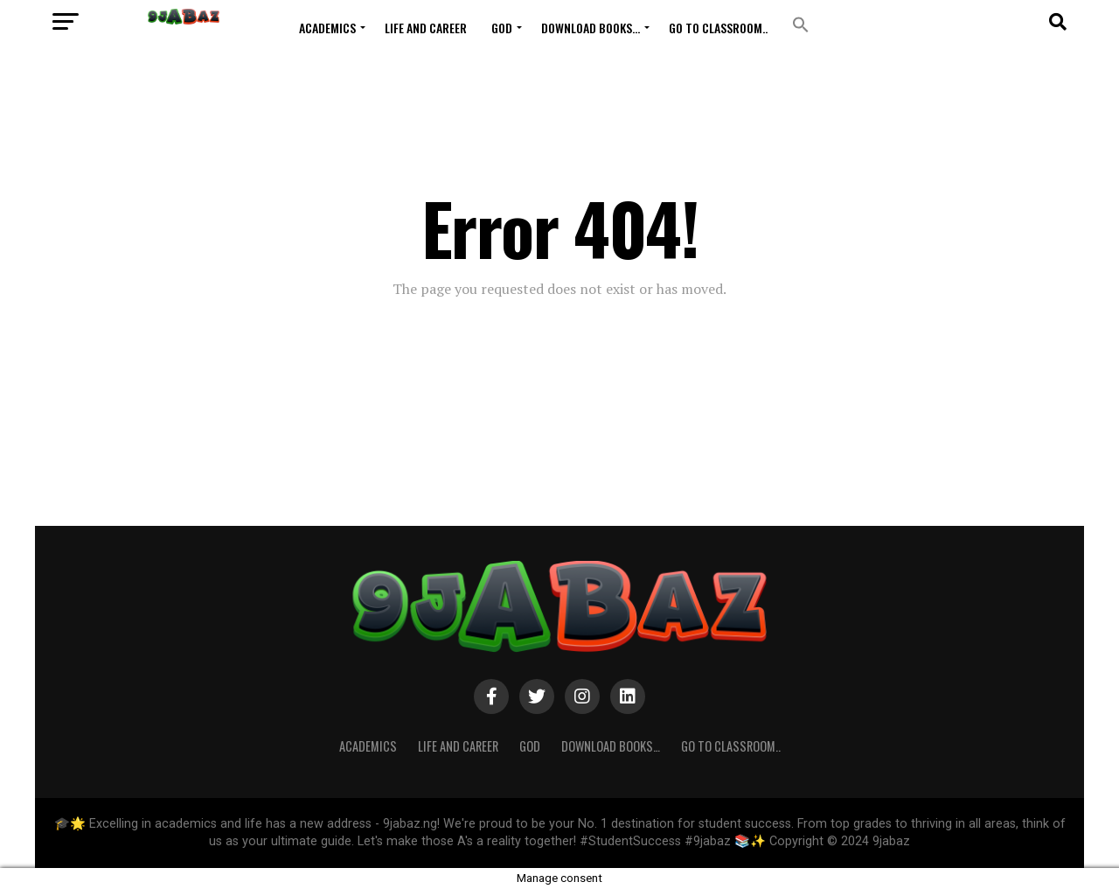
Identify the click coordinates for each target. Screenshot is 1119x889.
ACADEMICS (327, 27)
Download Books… (590, 27)
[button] (801, 25)
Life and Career (426, 27)
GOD (501, 27)
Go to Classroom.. (718, 27)
